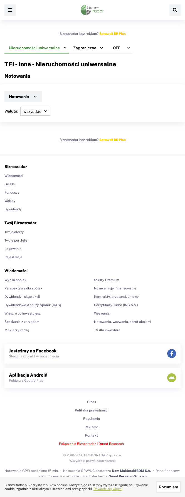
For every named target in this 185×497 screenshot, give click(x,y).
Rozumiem (168, 487)
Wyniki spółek (15, 280)
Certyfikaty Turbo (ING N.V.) (116, 305)
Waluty (10, 201)
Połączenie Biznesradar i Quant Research (91, 444)
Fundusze (11, 192)
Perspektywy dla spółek (23, 288)
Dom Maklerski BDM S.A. (131, 471)
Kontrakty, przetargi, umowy (116, 297)
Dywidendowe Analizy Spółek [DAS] (32, 305)
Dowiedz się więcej (107, 489)
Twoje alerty (14, 232)
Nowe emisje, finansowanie (115, 288)
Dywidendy (13, 209)
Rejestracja (13, 257)
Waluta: (27, 111)
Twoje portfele (15, 240)
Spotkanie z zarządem (21, 322)
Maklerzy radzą (16, 330)
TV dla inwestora (107, 330)
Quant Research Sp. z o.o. (127, 476)
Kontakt (91, 435)
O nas (91, 402)
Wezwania (102, 313)
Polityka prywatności (91, 410)
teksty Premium (106, 280)
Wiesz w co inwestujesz (22, 313)
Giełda (9, 184)
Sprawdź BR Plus (112, 34)
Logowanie (12, 249)
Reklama (91, 427)
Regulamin (91, 419)
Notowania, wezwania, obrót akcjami (122, 322)
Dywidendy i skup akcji (22, 297)
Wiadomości (13, 176)
